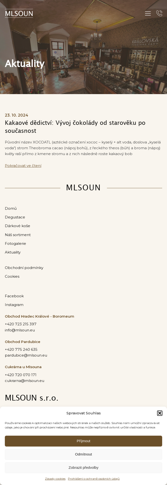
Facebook (14, 296)
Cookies (12, 276)
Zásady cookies (55, 478)
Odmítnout (83, 454)
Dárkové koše (17, 226)
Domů (11, 208)
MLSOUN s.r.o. (31, 398)
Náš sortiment (18, 234)
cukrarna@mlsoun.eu (24, 380)
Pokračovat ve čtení (23, 165)
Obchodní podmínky (24, 267)
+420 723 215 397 (20, 324)
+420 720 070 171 (20, 375)
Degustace (15, 217)
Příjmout (83, 441)
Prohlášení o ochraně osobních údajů (94, 478)
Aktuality (13, 252)
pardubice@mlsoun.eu (26, 355)
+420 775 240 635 (21, 349)
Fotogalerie (15, 243)
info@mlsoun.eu (20, 330)
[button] (159, 413)
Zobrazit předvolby (83, 467)
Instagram (14, 304)
